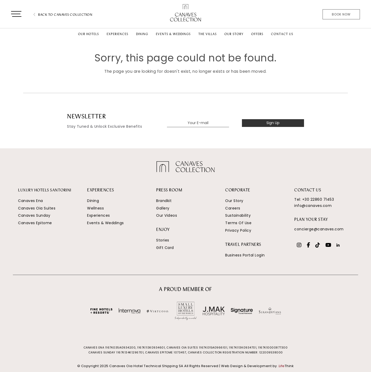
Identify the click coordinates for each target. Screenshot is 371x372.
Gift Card (165, 247)
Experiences (98, 215)
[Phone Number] (305, 15)
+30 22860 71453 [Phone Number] (318, 199)
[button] (16, 15)
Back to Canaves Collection (62, 15)
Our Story (234, 200)
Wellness (95, 208)
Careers (232, 208)
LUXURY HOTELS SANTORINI (45, 190)
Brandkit (164, 200)
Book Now (341, 14)
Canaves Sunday (34, 215)
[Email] (314, 15)
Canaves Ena (30, 200)
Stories (162, 240)
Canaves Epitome (35, 222)
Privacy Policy (238, 230)
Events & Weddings (105, 222)
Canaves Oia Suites (36, 208)
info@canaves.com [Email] (313, 205)
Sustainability (238, 215)
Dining (93, 200)
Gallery (163, 208)
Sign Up (273, 122)
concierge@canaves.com (319, 229)
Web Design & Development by (257, 365)
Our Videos (166, 215)
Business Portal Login (245, 255)
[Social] (299, 245)
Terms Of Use (238, 222)
